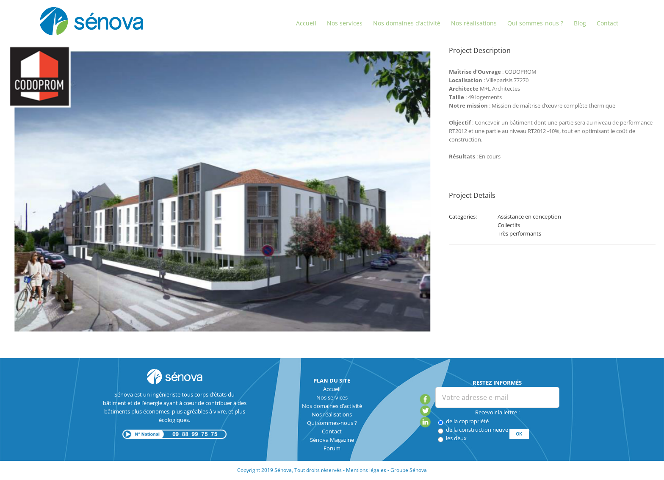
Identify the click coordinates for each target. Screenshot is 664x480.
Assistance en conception (529, 216)
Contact (332, 431)
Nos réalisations (332, 414)
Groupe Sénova (408, 470)
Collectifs (509, 225)
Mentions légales (366, 470)
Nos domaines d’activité (332, 406)
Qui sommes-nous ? (332, 423)
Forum (332, 448)
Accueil (331, 389)
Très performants (519, 233)
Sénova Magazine (332, 440)
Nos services (332, 397)
